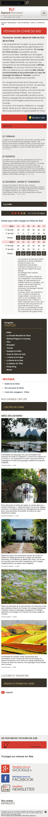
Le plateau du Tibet (15, 363)
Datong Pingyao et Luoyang (18, 339)
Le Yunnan (9, 136)
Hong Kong (11, 367)
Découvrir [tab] (7, 126)
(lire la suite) (7, 149)
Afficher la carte (38, 118)
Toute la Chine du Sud (16, 354)
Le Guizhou (9, 156)
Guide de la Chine (12, 384)
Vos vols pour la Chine (14, 388)
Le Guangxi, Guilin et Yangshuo (21, 181)
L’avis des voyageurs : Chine (17, 392)
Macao (9, 370)
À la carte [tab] (7, 204)
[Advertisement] (24, 713)
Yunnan (10, 348)
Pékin (9, 332)
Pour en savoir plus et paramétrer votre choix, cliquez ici (18, 815)
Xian (8, 342)
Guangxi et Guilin (14, 351)
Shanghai (11, 345)
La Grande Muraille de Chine (19, 336)
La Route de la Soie (15, 360)
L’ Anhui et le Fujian (15, 357)
